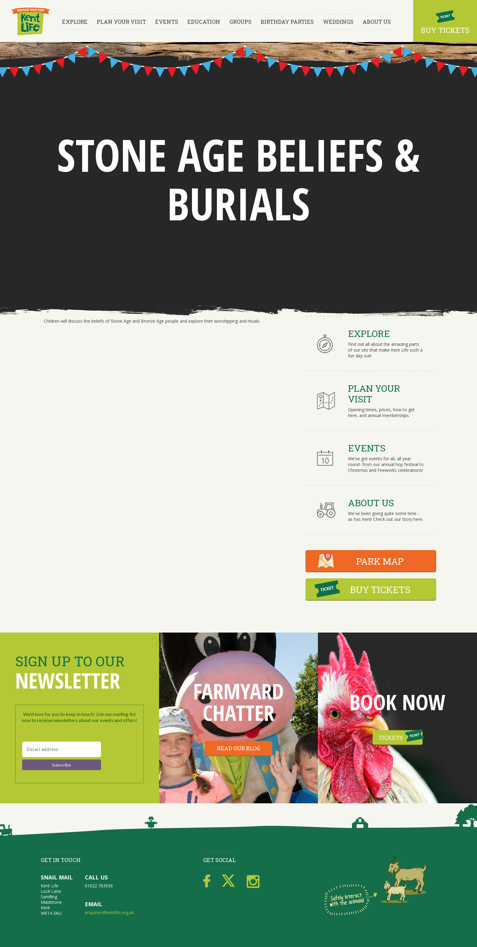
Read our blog (238, 748)
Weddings (338, 21)
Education (203, 21)
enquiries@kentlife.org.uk (109, 912)
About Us (377, 21)
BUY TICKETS (380, 589)
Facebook (206, 881)
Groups (240, 21)
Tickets (390, 737)
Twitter (228, 881)
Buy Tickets (445, 30)
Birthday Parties (287, 21)
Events (166, 21)
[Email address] (61, 749)
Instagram (253, 881)
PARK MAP (380, 561)
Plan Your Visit (121, 21)
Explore (75, 21)
